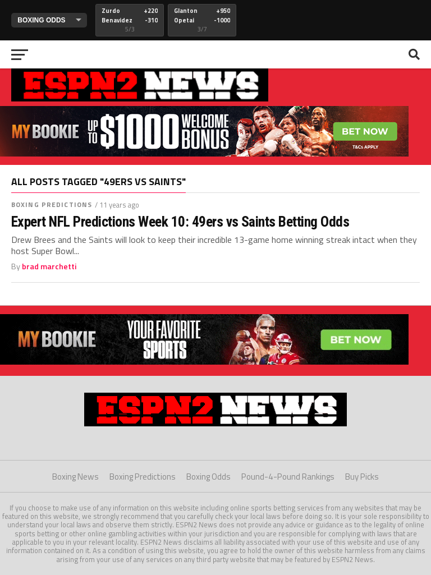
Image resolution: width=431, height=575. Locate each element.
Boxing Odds (208, 476)
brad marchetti (49, 266)
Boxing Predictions (51, 204)
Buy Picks (362, 476)
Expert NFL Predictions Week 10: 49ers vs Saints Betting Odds (180, 221)
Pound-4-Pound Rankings (287, 476)
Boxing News (75, 476)
